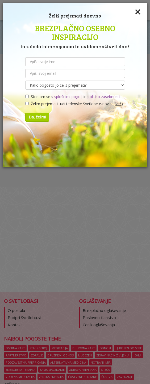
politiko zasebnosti (104, 96)
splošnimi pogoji (68, 96)
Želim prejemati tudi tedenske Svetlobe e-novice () (74, 103)
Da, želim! (37, 117)
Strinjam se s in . (72, 96)
